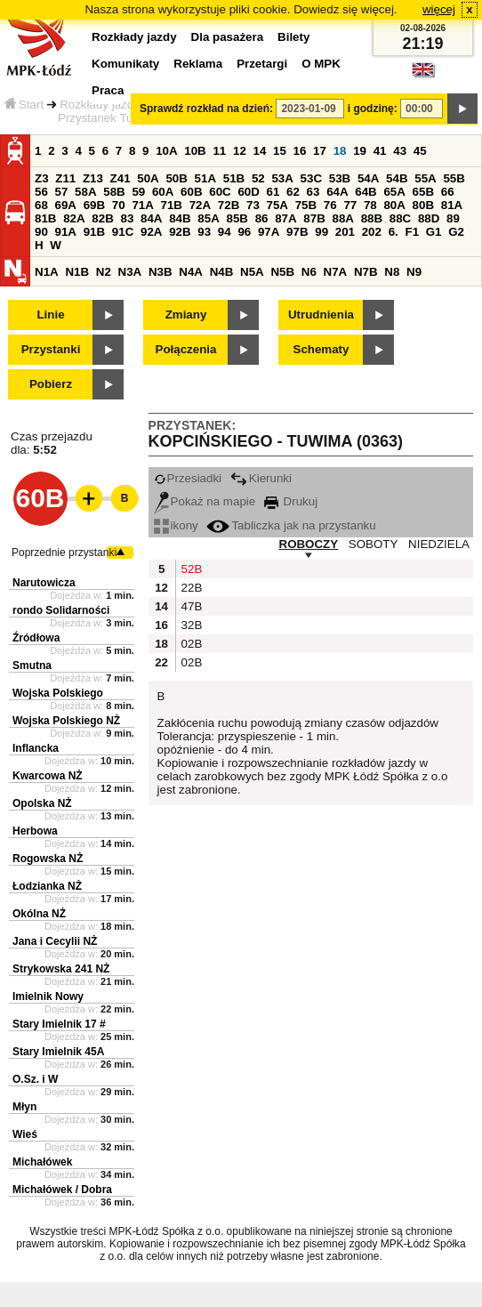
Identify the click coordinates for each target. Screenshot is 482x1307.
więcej (438, 9)
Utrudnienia (321, 314)
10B (194, 150)
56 (41, 191)
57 (61, 191)
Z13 (93, 178)
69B (94, 205)
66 (447, 191)
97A (268, 231)
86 (262, 218)
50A (147, 178)
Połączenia (186, 349)
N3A (130, 271)
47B (190, 606)
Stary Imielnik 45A (58, 1051)
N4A (191, 271)
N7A (336, 271)
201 (345, 231)
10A (166, 150)
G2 (456, 231)
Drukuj (290, 501)
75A (277, 205)
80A (394, 205)
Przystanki (51, 349)
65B (423, 191)
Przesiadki (187, 478)
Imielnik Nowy (48, 996)
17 (319, 150)
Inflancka (35, 748)
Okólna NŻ (39, 914)
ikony (176, 525)
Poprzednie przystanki (64, 552)
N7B (366, 271)
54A (368, 178)
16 (300, 150)
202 (372, 231)
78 (370, 205)
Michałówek (42, 1162)
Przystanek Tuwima (109, 118)
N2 (103, 271)
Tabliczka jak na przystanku (290, 525)
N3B (161, 271)
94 (224, 231)
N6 (309, 271)
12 (239, 150)
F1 (412, 231)
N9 (414, 271)
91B (94, 231)
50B (176, 178)
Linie (50, 314)
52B (190, 569)
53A (282, 178)
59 (138, 191)
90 (41, 231)
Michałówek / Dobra (62, 1189)
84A (151, 218)
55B (453, 178)
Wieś (24, 1134)
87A (285, 218)
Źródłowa (36, 638)
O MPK (321, 63)
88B (371, 218)
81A (451, 205)
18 (340, 150)
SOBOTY (373, 544)
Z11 (65, 178)
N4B (222, 271)
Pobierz (50, 384)
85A (208, 218)
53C (311, 178)
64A (337, 191)
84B (179, 218)
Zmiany (186, 314)
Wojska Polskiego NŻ (66, 720)
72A (200, 205)
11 (219, 150)
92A (151, 231)
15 (279, 150)
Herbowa (35, 831)
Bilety (293, 37)
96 (244, 231)
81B (45, 218)
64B (365, 191)
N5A (252, 271)
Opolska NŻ (42, 803)
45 (420, 150)
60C (219, 191)
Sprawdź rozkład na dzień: (206, 108)
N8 (391, 271)
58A (85, 191)
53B (339, 178)
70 (118, 205)
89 (453, 218)
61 (273, 191)
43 (399, 150)
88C (400, 218)
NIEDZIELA (439, 544)
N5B (282, 271)
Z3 (42, 178)
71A (142, 205)
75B (306, 205)
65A (394, 191)
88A (342, 218)
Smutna (32, 665)
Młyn (24, 1107)
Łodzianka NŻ (47, 886)
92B (179, 231)
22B (190, 587)
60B (191, 191)
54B (396, 178)
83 (126, 218)
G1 (434, 231)
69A (65, 205)
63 (313, 191)
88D (428, 218)
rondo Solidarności (60, 610)
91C (122, 231)
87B (314, 218)
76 (330, 205)
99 (321, 231)
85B (236, 218)
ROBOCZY (309, 544)
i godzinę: (373, 108)
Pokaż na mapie (205, 501)
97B (297, 231)
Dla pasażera (227, 37)
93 (204, 231)
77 (350, 205)
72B (228, 205)
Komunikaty (125, 63)
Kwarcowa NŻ (47, 776)
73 (253, 205)
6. (393, 231)
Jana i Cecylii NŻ (54, 941)
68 (41, 205)
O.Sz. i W (35, 1079)
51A (205, 178)
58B (114, 191)
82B (102, 218)
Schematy (321, 349)
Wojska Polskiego (57, 693)
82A (73, 218)
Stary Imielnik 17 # (59, 1024)
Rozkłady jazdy (100, 104)
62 (293, 191)
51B (234, 178)
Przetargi (262, 63)
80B (423, 205)
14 (260, 150)
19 (359, 150)
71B (171, 205)
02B (190, 643)
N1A (47, 271)
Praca (108, 90)
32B (190, 625)
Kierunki (261, 478)
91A (65, 231)
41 (380, 150)
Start (24, 104)
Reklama (197, 63)
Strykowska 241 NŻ (60, 969)
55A (425, 178)
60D (248, 191)
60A (162, 191)
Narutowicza (44, 583)
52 (258, 178)
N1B (77, 271)
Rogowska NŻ (47, 858)
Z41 (120, 178)
